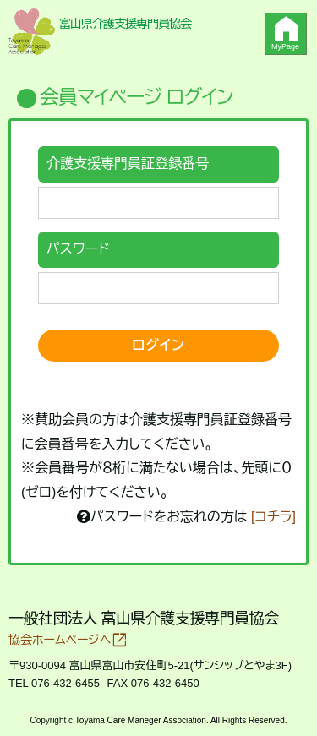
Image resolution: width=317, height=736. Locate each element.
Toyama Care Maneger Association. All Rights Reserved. (181, 720)
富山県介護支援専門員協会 (125, 23)
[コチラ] (273, 517)
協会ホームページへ (68, 639)
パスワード (78, 249)
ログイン (158, 345)
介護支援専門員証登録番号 (127, 163)
